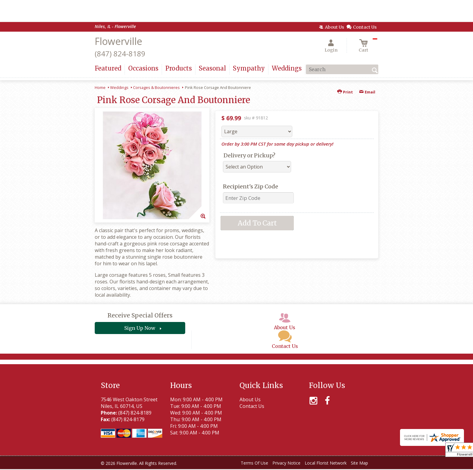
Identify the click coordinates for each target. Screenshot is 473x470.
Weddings (119, 87)
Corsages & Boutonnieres (156, 87)
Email (367, 92)
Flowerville (118, 41)
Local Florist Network (326, 463)
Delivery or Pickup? (249, 155)
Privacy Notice (286, 463)
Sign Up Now (139, 328)
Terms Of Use (254, 463)
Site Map (359, 463)
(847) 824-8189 (120, 53)
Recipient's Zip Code (250, 186)
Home (100, 87)
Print (345, 92)
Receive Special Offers (140, 315)
